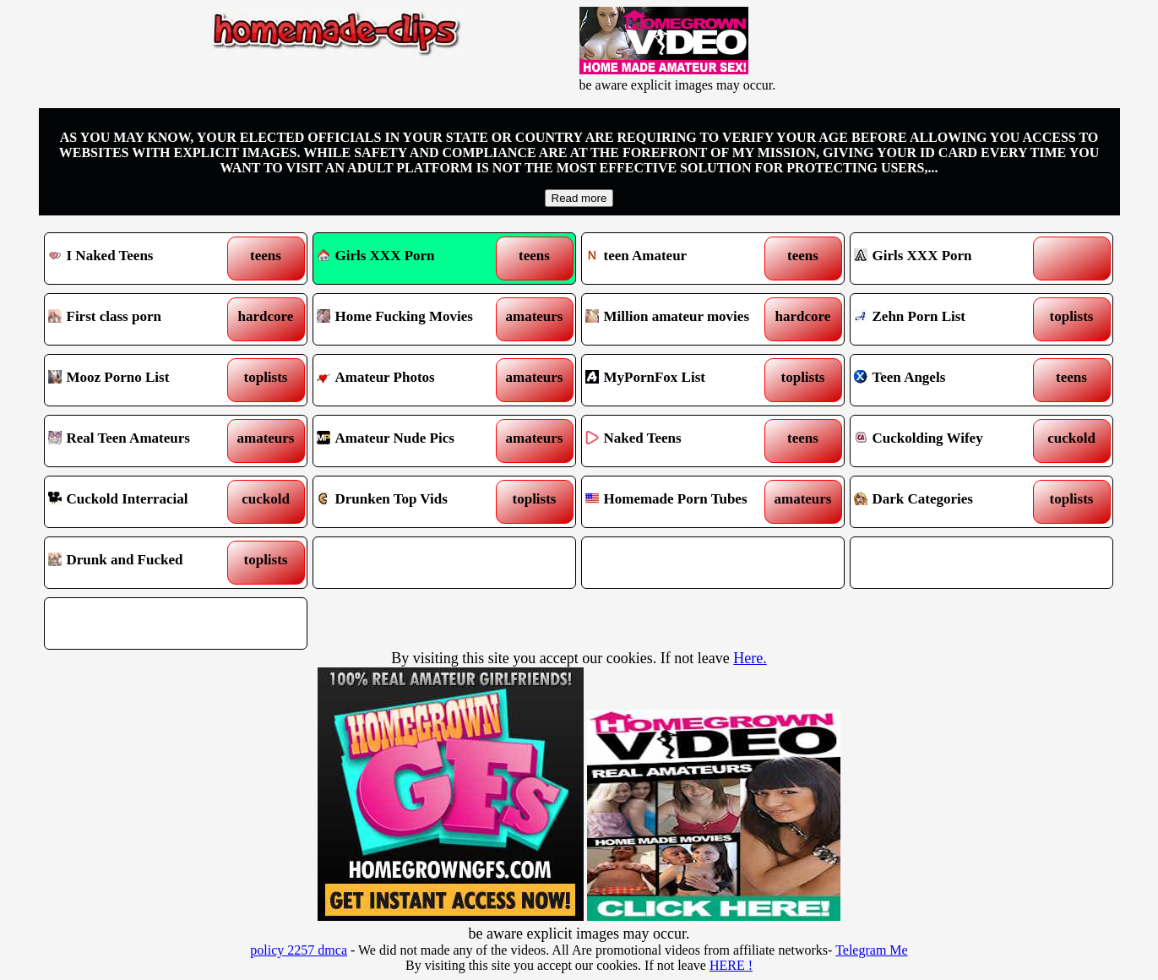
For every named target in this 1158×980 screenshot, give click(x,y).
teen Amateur (679, 258)
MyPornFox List (679, 380)
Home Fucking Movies (411, 319)
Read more (579, 198)
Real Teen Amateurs (142, 441)
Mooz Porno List (142, 380)
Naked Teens (679, 441)
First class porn (142, 319)
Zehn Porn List (948, 319)
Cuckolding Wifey (948, 441)
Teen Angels (948, 380)
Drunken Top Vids (411, 502)
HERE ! (731, 965)
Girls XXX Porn (376, 256)
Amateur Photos (411, 380)
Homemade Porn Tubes (679, 502)
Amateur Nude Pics (411, 441)
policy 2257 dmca (298, 950)
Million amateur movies (679, 319)
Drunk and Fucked (142, 563)
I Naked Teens (142, 258)
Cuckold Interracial (142, 502)
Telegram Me (871, 950)
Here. (749, 658)
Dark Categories (948, 502)
